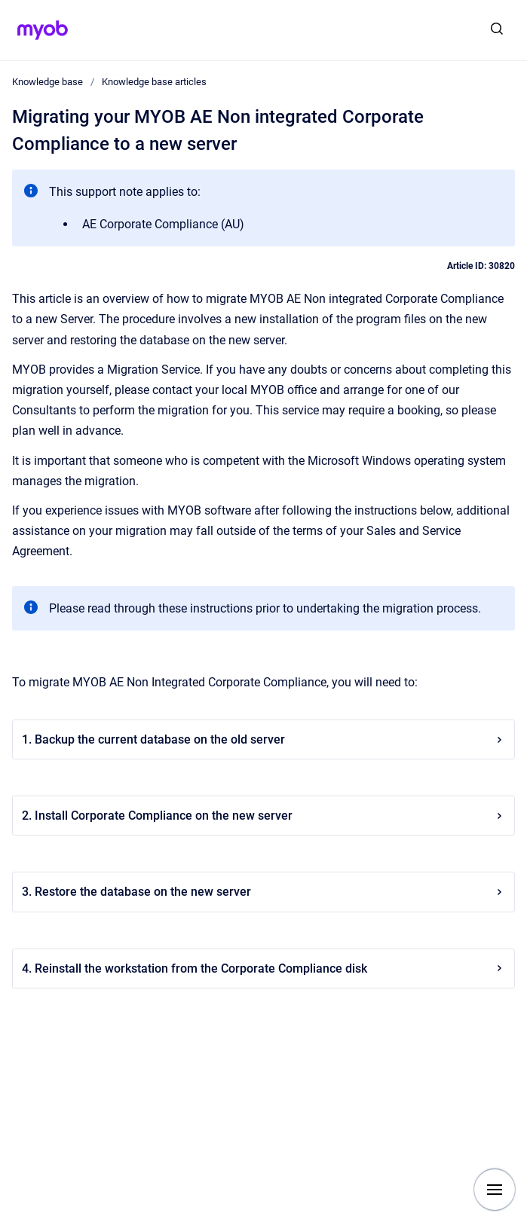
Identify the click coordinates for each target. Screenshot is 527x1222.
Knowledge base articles (154, 81)
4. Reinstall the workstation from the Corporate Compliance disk (263, 968)
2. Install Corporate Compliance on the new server (263, 815)
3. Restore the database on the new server (263, 891)
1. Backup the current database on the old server (263, 739)
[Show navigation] (494, 1189)
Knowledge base (47, 81)
